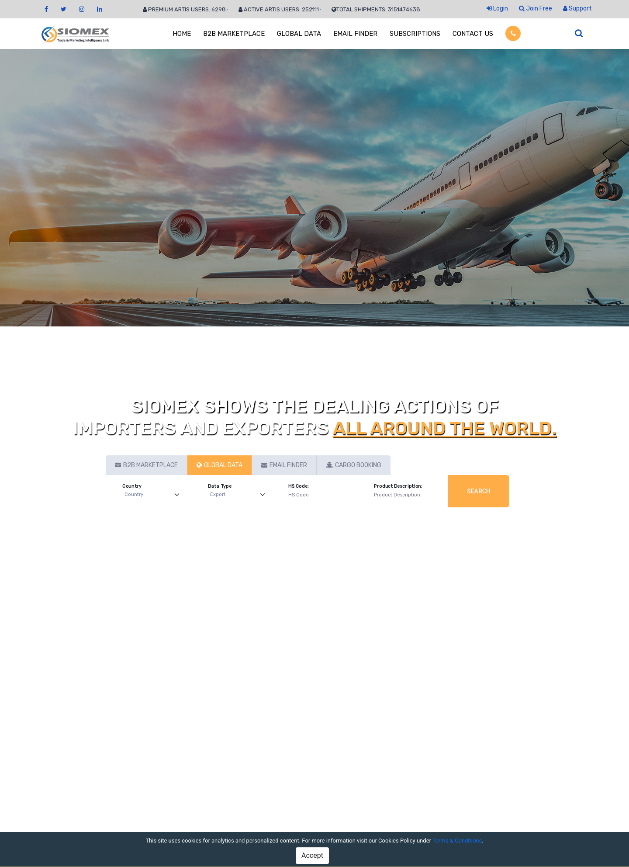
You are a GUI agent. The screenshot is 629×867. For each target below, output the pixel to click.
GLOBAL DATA (299, 34)
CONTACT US (473, 34)
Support (577, 8)
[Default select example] (154, 495)
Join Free (535, 8)
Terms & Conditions (457, 840)
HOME (182, 34)
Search (479, 491)
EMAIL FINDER (355, 34)
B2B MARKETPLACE (234, 34)
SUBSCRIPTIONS (415, 34)
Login (497, 8)
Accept (312, 855)
